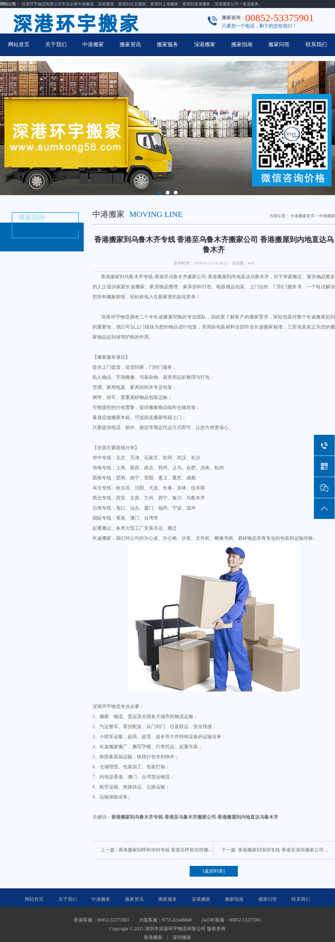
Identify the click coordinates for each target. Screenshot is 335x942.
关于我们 (56, 44)
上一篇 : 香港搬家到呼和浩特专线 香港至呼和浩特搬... (156, 849)
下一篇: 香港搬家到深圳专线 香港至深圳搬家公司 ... (274, 849)
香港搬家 (153, 937)
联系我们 (316, 44)
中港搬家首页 (302, 216)
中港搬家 (93, 44)
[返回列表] (213, 871)
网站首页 (18, 44)
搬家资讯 (130, 44)
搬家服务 (167, 44)
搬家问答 (279, 44)
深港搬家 (204, 44)
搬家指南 (242, 44)
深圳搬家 (182, 937)
